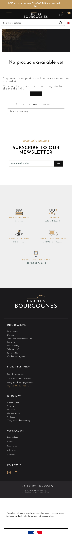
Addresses (11, 450)
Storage (10, 406)
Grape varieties (13, 413)
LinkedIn (15, 472)
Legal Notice (13, 342)
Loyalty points (13, 332)
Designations (12, 410)
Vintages (11, 417)
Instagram (9, 472)
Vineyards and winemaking (18, 421)
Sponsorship (12, 353)
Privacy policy (13, 346)
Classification (13, 403)
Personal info (12, 438)
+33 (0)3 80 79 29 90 (36, 263)
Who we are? (13, 349)
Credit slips (12, 446)
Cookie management (17, 356)
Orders (10, 442)
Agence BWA (44, 492)
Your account (15, 431)
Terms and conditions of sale (19, 339)
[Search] (33, 23)
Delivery (10, 335)
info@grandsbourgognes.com (20, 383)
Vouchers (11, 455)
